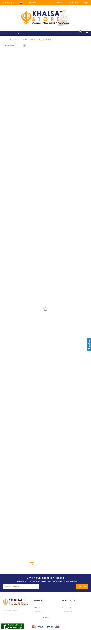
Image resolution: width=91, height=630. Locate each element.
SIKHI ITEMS (13, 40)
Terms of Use (37, 612)
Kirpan (24, 40)
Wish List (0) (73, 3)
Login (85, 3)
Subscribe (82, 587)
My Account (67, 607)
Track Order (32, 3)
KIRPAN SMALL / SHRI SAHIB (40, 40)
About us (36, 607)
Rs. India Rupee (9, 3)
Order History (67, 612)
